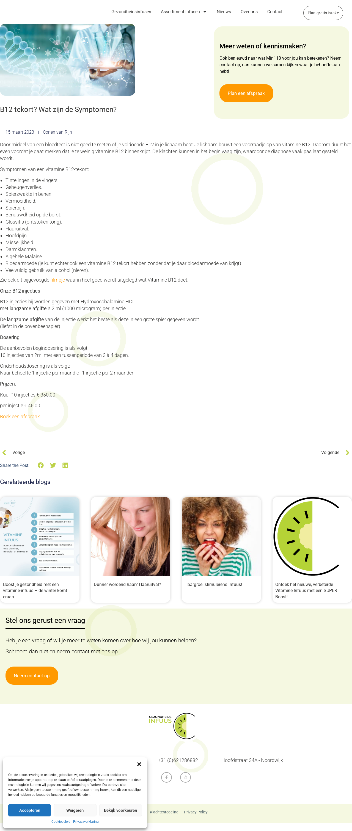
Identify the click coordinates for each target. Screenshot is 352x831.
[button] (139, 764)
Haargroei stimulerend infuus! (213, 592)
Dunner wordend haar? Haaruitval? (127, 592)
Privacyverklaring (86, 822)
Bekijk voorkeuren (120, 810)
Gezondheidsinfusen (131, 11)
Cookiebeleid (60, 822)
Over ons (249, 11)
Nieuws (224, 11)
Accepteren (29, 810)
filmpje (57, 287)
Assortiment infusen (184, 12)
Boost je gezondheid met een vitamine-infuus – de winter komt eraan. (35, 598)
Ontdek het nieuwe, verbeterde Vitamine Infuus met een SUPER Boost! (306, 598)
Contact (274, 11)
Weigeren (75, 810)
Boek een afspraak (20, 424)
